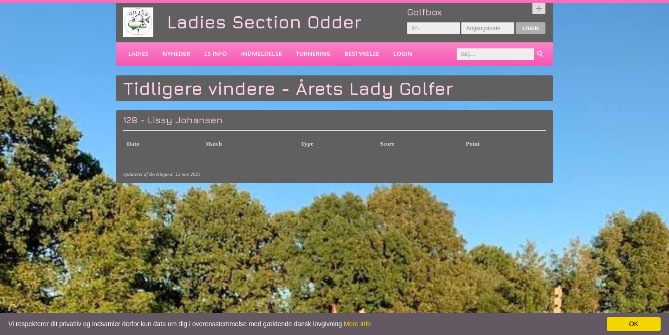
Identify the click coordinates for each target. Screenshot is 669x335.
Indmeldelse (261, 53)
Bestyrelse (361, 53)
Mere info (357, 324)
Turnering (313, 53)
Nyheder (176, 53)
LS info (215, 53)
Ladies (138, 53)
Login (530, 28)
